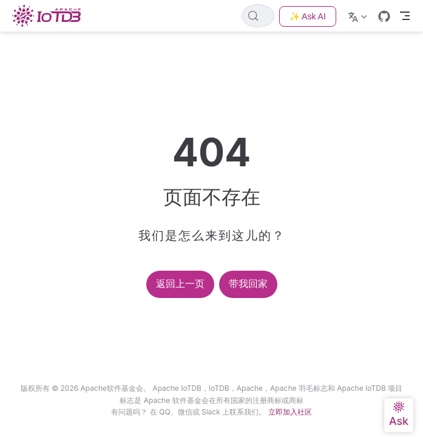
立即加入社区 (290, 411)
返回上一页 (180, 284)
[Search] (258, 15)
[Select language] (359, 15)
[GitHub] (384, 16)
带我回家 (248, 284)
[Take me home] (50, 16)
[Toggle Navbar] (404, 16)
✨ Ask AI (307, 16)
